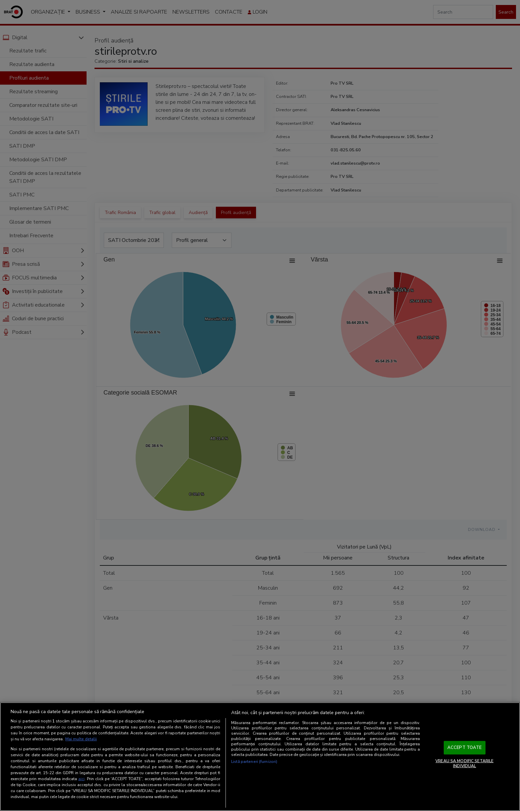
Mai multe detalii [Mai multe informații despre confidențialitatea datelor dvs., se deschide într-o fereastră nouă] (81, 739)
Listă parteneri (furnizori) (254, 761)
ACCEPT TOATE (464, 748)
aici (81, 778)
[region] (260, 756)
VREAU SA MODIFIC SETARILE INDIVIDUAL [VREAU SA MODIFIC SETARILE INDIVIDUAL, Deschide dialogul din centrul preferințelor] (464, 763)
